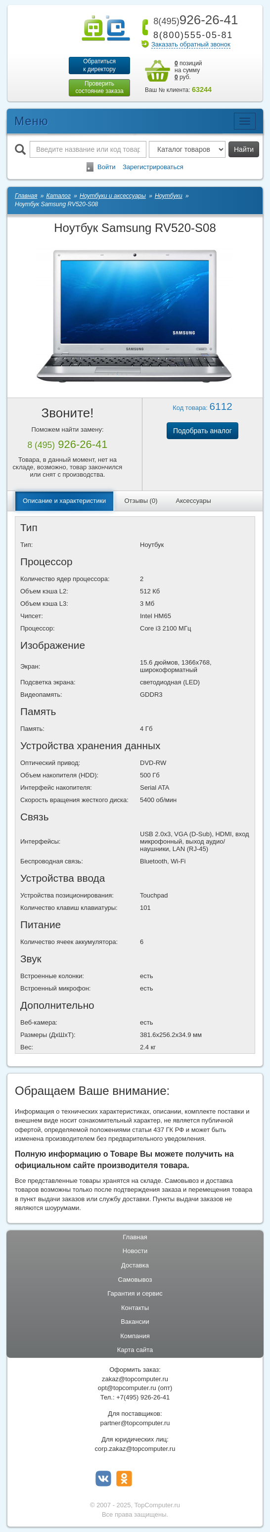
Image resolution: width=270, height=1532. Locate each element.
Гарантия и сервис (135, 1294)
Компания (135, 1336)
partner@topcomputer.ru (135, 1423)
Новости (135, 1251)
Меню (31, 121)
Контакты (135, 1307)
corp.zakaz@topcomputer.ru (135, 1449)
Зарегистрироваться (153, 167)
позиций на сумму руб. (188, 70)
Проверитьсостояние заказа (99, 87)
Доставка (135, 1265)
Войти (106, 167)
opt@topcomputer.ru (127, 1388)
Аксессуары (193, 501)
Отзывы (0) (140, 501)
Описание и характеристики (64, 501)
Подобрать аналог (202, 431)
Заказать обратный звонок (190, 44)
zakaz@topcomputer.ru (135, 1379)
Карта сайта (135, 1350)
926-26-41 (194, 19)
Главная (135, 1237)
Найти (244, 149)
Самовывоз (135, 1279)
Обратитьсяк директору (99, 65)
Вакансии (135, 1322)
